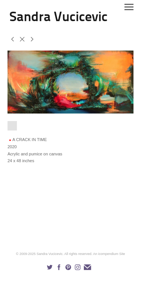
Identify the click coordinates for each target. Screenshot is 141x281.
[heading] (58, 19)
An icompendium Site (109, 254)
